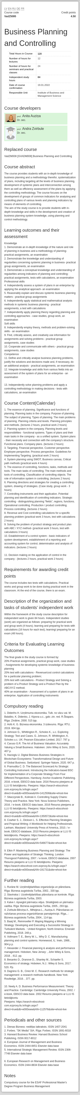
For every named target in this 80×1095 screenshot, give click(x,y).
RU (14, 8)
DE (18, 8)
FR (22, 8)
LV (5, 8)
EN (10, 8)
